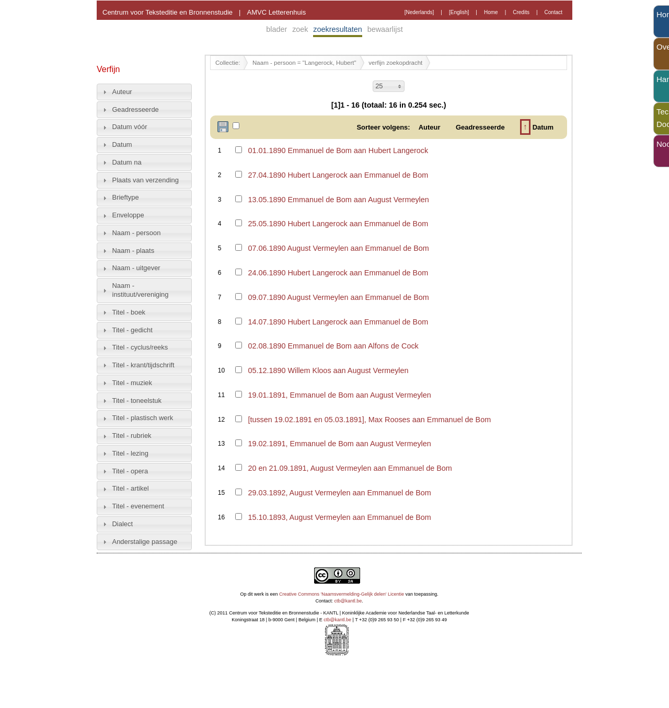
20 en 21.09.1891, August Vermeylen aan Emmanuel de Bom (350, 468)
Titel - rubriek (132, 435)
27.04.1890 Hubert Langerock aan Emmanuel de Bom (338, 175)
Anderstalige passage (145, 541)
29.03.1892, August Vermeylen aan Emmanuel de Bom (339, 493)
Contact (553, 12)
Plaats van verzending (145, 180)
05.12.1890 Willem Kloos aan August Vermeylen (328, 370)
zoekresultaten (337, 29)
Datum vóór (129, 127)
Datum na (127, 162)
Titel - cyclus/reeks (140, 347)
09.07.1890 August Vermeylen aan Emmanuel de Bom (338, 297)
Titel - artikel (130, 488)
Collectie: (227, 63)
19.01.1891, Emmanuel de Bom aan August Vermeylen (339, 395)
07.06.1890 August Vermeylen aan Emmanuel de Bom (338, 248)
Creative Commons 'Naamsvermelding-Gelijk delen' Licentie (341, 594)
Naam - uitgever (136, 268)
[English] (459, 12)
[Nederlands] (419, 12)
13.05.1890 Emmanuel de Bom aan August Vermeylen (338, 199)
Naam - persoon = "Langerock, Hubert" (304, 63)
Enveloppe (128, 215)
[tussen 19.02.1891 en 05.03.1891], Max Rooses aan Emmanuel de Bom (369, 419)
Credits (521, 12)
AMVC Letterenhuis (276, 12)
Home (491, 12)
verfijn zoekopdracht (395, 63)
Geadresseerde (135, 109)
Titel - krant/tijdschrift (143, 365)
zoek (300, 29)
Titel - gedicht (132, 330)
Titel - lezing (130, 453)
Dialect (122, 524)
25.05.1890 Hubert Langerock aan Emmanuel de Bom (338, 223)
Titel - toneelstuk (137, 400)
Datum (122, 144)
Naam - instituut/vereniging (140, 290)
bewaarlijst (385, 29)
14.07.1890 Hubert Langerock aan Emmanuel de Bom (338, 322)
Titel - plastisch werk (143, 418)
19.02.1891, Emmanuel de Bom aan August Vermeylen (339, 443)
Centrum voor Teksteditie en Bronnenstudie (167, 12)
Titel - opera (130, 471)
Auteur (122, 92)
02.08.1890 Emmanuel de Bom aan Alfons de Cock (333, 346)
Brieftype (125, 197)
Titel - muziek (132, 383)
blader (276, 29)
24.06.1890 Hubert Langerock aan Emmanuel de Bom (338, 273)
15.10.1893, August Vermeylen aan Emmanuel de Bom (339, 517)
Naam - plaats (133, 250)
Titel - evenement (138, 506)
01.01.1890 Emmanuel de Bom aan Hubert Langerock (338, 150)
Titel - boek (129, 312)
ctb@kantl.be (348, 600)
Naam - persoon (136, 233)
